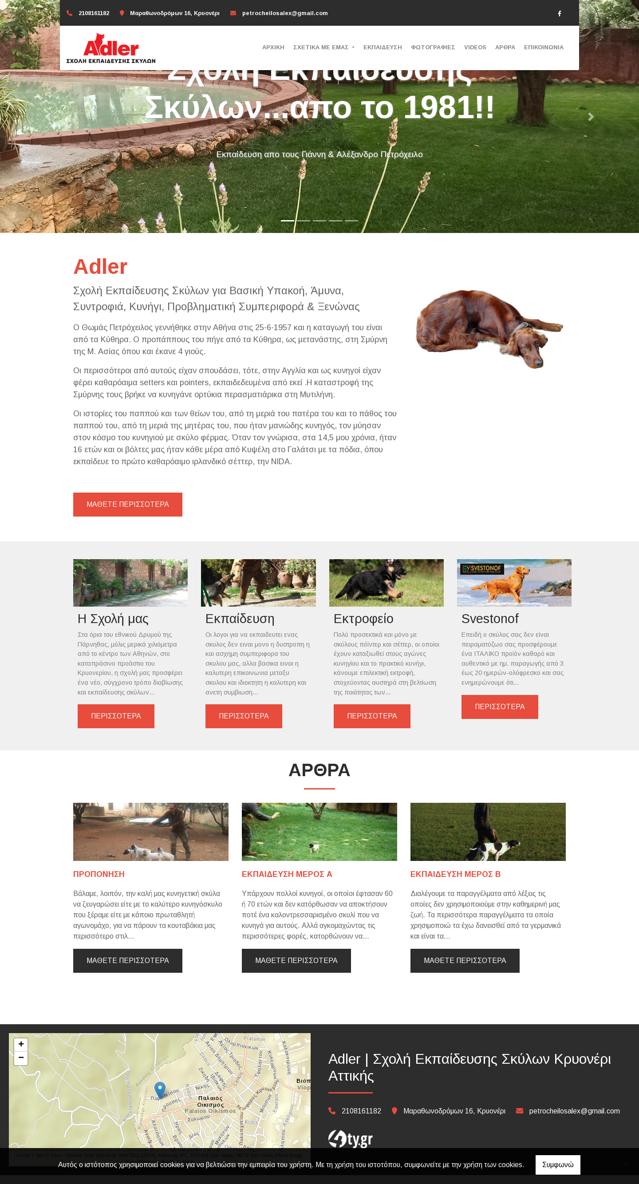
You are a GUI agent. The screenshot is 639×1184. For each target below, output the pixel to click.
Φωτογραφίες (433, 47)
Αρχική (273, 47)
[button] (48, 116)
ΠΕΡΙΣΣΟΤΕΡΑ (116, 725)
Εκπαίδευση (382, 47)
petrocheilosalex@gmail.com (285, 13)
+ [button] (21, 1054)
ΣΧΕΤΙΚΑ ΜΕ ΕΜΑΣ (322, 47)
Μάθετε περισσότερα (128, 969)
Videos (475, 47)
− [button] (21, 1067)
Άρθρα (505, 47)
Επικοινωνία (544, 47)
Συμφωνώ (558, 1164)
